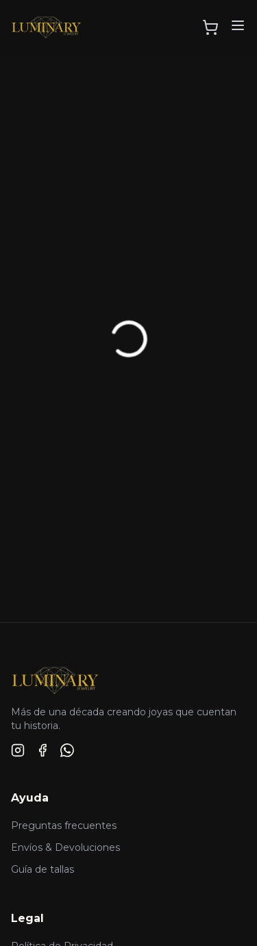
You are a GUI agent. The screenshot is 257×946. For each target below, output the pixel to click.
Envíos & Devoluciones (65, 847)
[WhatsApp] (67, 750)
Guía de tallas (42, 869)
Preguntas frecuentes (64, 825)
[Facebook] (42, 750)
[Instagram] (18, 750)
